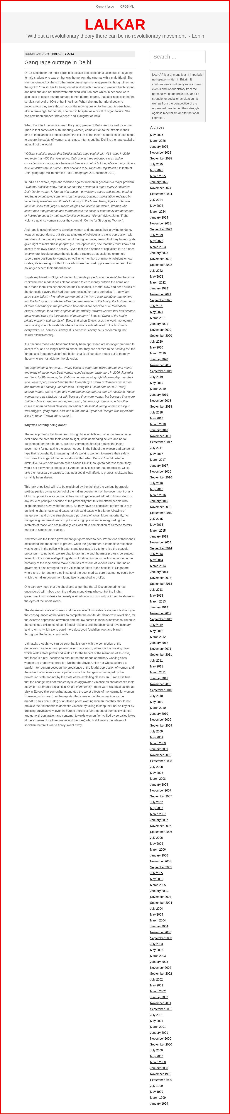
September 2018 (161, 406)
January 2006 (159, 855)
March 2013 (158, 601)
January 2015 (159, 536)
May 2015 (156, 524)
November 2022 (160, 258)
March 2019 (158, 388)
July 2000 (156, 1050)
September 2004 (161, 902)
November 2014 (160, 542)
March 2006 (158, 849)
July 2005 (156, 872)
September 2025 (161, 158)
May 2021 (156, 311)
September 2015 (161, 512)
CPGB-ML (127, 6)
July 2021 (156, 305)
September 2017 (161, 441)
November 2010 (160, 683)
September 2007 (161, 796)
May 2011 (156, 666)
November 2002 (160, 967)
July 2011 (156, 660)
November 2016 (160, 471)
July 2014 (156, 553)
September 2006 (161, 831)
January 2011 (159, 677)
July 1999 (156, 1085)
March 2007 (158, 813)
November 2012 (160, 612)
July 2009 (156, 731)
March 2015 (158, 530)
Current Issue (105, 6)
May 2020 (156, 347)
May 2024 (156, 205)
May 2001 (156, 1020)
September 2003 (161, 937)
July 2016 (156, 483)
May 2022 (156, 276)
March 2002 (158, 991)
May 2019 (156, 382)
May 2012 (156, 630)
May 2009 (156, 737)
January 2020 (159, 359)
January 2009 (159, 748)
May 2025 (156, 169)
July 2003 (156, 943)
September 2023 (161, 229)
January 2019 (159, 394)
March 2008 (158, 778)
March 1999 (158, 1097)
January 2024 (159, 217)
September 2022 (161, 264)
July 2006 (156, 837)
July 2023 (156, 234)
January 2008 (159, 784)
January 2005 (159, 890)
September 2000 (161, 1044)
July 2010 (156, 695)
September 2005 (161, 866)
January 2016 (159, 500)
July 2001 (156, 1014)
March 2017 (158, 459)
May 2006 (156, 843)
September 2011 (161, 654)
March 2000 (158, 1061)
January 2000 (159, 1067)
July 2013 (156, 589)
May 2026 (156, 134)
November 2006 (160, 825)
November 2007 (160, 790)
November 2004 (160, 896)
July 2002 (156, 979)
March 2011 (158, 672)
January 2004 (159, 926)
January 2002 (159, 996)
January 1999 (159, 1103)
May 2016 (156, 488)
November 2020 (160, 329)
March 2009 (158, 742)
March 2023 (158, 246)
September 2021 (161, 299)
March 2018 (158, 423)
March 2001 (158, 1026)
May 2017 (156, 453)
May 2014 (156, 559)
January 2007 (159, 819)
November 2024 (160, 187)
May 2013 (156, 595)
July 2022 (156, 270)
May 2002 (156, 985)
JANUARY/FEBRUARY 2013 (55, 53)
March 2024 (158, 211)
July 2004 (156, 908)
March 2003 (158, 955)
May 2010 (156, 701)
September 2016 (161, 477)
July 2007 (156, 802)
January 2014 (159, 571)
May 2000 (156, 1056)
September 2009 (161, 725)
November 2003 (160, 931)
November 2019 (160, 364)
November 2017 (160, 435)
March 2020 (158, 353)
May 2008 (156, 772)
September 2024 (161, 193)
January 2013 (159, 607)
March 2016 (158, 494)
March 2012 (158, 636)
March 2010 (158, 707)
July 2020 (156, 341)
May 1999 (156, 1091)
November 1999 (160, 1073)
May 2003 (156, 949)
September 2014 (161, 548)
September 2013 (161, 583)
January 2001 (159, 1032)
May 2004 (156, 914)
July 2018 (156, 412)
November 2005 (160, 861)
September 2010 (161, 689)
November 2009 (160, 719)
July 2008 (156, 766)
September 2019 (161, 370)
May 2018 (156, 418)
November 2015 (160, 506)
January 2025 (159, 181)
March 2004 (158, 920)
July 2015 (156, 518)
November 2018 (160, 400)
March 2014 (158, 565)
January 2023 (159, 252)
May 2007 (156, 807)
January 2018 (159, 429)
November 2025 (160, 152)
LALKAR (115, 24)
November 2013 (160, 577)
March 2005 (158, 884)
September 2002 (161, 973)
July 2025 (156, 164)
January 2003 (159, 961)
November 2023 (160, 223)
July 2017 (156, 447)
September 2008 (161, 760)
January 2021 (159, 323)
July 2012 (156, 624)
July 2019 (156, 376)
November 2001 (160, 1002)
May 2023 (156, 240)
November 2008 (160, 754)
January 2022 (159, 288)
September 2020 (161, 335)
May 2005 (156, 878)
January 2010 (159, 713)
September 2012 (161, 618)
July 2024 (156, 199)
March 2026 (158, 140)
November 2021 (160, 294)
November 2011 (160, 648)
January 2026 (159, 146)
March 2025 (158, 175)
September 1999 (161, 1079)
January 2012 (159, 642)
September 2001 (161, 1008)
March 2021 (158, 317)
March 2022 (158, 282)
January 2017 (159, 465)
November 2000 (160, 1038)
